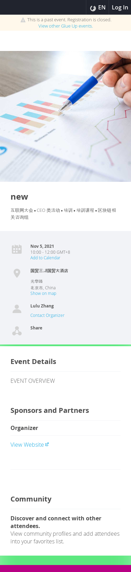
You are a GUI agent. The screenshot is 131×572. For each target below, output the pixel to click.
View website (29, 444)
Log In (120, 7)
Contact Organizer (47, 315)
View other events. (65, 26)
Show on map (43, 293)
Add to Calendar (45, 257)
